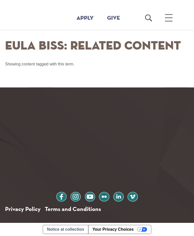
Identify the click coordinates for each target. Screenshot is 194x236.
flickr (104, 196)
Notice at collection (65, 229)
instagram (75, 196)
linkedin (118, 196)
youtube (89, 196)
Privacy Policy (23, 209)
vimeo (132, 196)
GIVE (113, 18)
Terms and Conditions (73, 209)
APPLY (85, 18)
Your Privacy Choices (113, 229)
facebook (61, 196)
